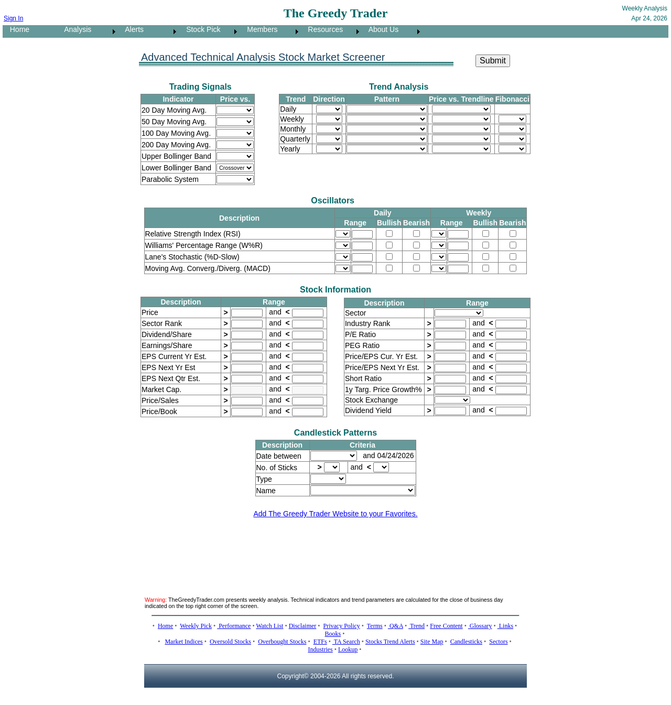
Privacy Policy (341, 626)
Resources (322, 29)
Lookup (348, 649)
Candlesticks (466, 641)
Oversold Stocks (230, 641)
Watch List (269, 626)
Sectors (498, 641)
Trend (416, 626)
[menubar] (213, 31)
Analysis (74, 29)
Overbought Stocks (282, 641)
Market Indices (183, 641)
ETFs (320, 641)
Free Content (446, 626)
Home (16, 29)
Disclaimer (303, 626)
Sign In (13, 18)
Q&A (395, 626)
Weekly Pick (196, 626)
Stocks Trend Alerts (390, 641)
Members (259, 29)
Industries (320, 649)
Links (505, 626)
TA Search (346, 641)
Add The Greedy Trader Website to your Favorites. (335, 513)
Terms (375, 626)
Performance (234, 626)
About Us (380, 29)
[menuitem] (30, 31)
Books (333, 633)
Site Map (431, 641)
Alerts (131, 29)
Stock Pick (200, 29)
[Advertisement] (335, 550)
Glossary (480, 626)
